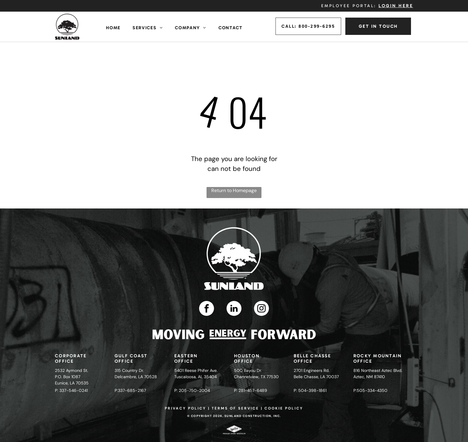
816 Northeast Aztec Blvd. (377, 370)
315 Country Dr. (129, 370)
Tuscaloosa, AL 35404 (195, 376)
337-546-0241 (73, 390)
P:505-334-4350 (370, 390)
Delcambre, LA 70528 (136, 376)
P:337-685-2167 (130, 390)
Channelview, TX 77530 (256, 376)
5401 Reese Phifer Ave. (196, 370)
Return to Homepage (234, 190)
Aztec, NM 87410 (369, 376)
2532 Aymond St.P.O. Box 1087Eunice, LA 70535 (72, 377)
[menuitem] (113, 28)
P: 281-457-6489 (250, 390)
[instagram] (261, 309)
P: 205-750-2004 (192, 390)
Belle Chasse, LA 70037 (316, 376)
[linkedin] (234, 309)
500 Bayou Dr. (248, 370)
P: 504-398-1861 (310, 390)
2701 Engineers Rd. (312, 370)
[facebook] (206, 309)
